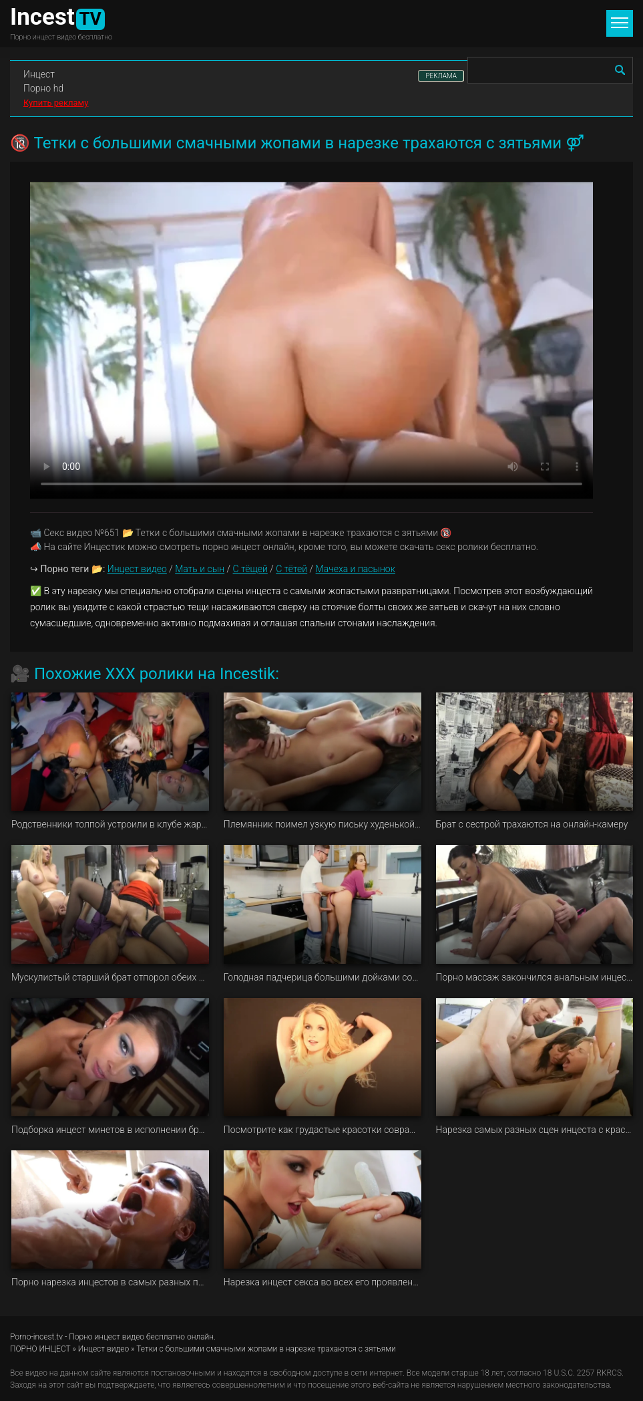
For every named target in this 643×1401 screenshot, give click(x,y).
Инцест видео (137, 568)
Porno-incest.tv (36, 1337)
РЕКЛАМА (441, 76)
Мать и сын (199, 568)
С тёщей (250, 568)
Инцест (39, 74)
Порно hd (43, 88)
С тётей (291, 568)
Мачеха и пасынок (355, 568)
